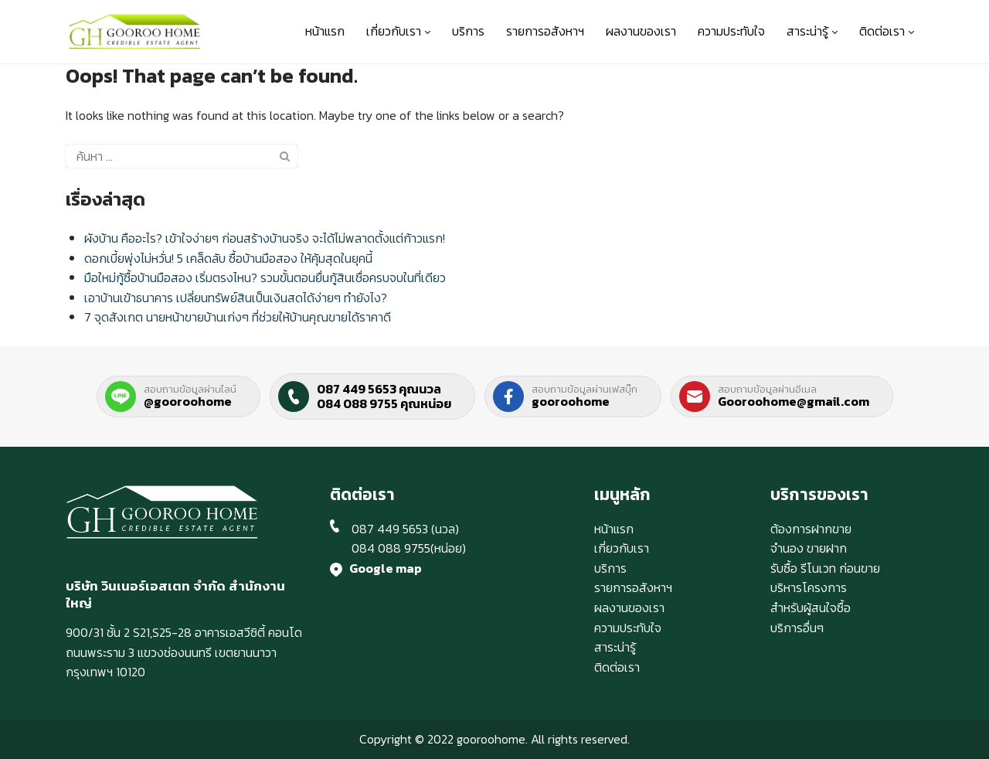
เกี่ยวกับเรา (398, 31)
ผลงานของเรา (641, 31)
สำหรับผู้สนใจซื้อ (810, 607)
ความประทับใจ (731, 31)
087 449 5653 (390, 528)
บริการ (468, 31)
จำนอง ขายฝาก (808, 548)
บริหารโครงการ (808, 587)
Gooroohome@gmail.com (793, 401)
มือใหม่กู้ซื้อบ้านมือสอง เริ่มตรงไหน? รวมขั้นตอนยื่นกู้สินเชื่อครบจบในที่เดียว (265, 277)
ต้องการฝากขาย (810, 528)
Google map (385, 568)
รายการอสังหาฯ (545, 31)
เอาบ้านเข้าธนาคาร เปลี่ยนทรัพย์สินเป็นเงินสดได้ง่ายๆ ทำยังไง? (235, 297)
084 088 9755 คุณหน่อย (384, 403)
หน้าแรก (325, 31)
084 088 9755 (391, 548)
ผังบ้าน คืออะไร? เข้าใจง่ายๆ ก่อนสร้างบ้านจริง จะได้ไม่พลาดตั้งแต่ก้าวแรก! (264, 238)
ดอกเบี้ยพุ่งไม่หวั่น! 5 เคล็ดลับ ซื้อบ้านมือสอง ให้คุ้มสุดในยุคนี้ (228, 258)
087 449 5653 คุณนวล (379, 389)
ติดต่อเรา (886, 31)
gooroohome (571, 401)
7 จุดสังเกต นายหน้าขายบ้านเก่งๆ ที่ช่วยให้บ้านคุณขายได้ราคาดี (237, 317)
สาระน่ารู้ (812, 31)
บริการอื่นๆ (797, 627)
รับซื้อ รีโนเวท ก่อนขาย (825, 568)
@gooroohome (188, 401)
